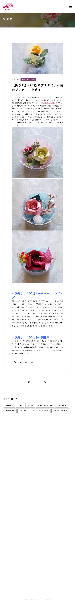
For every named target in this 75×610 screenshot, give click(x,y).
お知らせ (30, 406)
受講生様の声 (61, 406)
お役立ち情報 (10, 412)
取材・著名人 (24, 412)
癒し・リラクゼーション (40, 412)
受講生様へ (9, 406)
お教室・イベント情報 (28, 79)
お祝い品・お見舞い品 (61, 412)
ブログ (20, 406)
